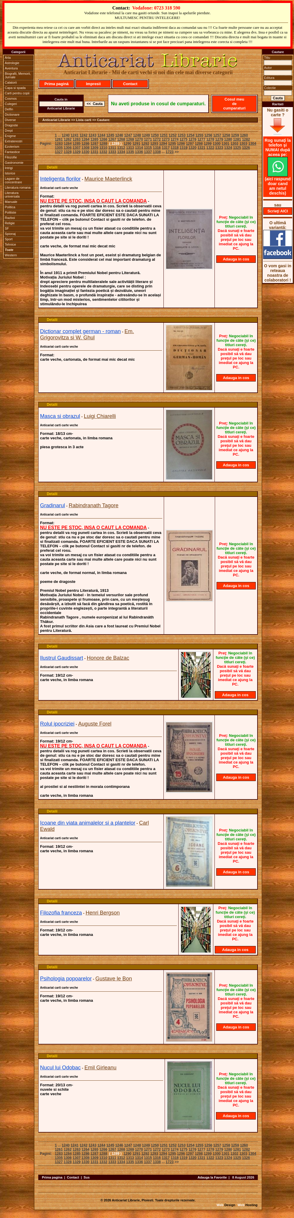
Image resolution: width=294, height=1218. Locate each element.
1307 (77, 148)
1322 (210, 148)
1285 (77, 143)
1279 (219, 139)
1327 (59, 152)
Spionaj (10, 234)
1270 (139, 139)
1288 (103, 143)
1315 (148, 148)
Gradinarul (52, 505)
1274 (175, 139)
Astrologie (12, 63)
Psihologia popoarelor (66, 979)
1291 (136, 143)
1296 (181, 143)
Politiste (10, 212)
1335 (130, 152)
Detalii (52, 167)
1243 (92, 135)
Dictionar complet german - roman (80, 331)
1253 (182, 135)
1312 (121, 148)
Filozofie (11, 157)
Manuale (11, 201)
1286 (86, 143)
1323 (219, 148)
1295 (172, 143)
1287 (94, 143)
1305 (59, 148)
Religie (10, 223)
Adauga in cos (236, 259)
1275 (183, 139)
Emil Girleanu (101, 1068)
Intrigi (9, 168)
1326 (246, 148)
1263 (77, 139)
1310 (103, 148)
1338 (157, 152)
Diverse (10, 120)
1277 (201, 139)
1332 (103, 152)
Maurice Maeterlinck (108, 179)
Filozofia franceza (61, 913)
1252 (173, 135)
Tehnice (10, 244)
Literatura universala (12, 194)
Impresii (93, 84)
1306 (68, 148)
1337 (148, 152)
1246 (119, 135)
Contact (130, 84)
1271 (148, 139)
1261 (59, 139)
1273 (166, 139)
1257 (217, 135)
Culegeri (11, 104)
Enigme (10, 136)
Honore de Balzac (108, 658)
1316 (157, 148)
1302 (235, 143)
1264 (86, 139)
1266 (103, 139)
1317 (166, 148)
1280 (228, 139)
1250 (155, 135)
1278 (210, 139)
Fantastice (12, 152)
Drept (9, 130)
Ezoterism (12, 146)
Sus (87, 1177)
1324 (228, 148)
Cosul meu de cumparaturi (234, 103)
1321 (201, 148)
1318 (175, 148)
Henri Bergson (103, 913)
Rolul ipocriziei (57, 724)
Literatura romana (18, 187)
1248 (137, 135)
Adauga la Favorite (212, 1177)
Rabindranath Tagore (94, 505)
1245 (110, 135)
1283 (59, 143)
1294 (163, 143)
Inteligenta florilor (60, 179)
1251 (164, 135)
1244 (101, 135)
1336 (139, 152)
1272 (157, 139)
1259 (235, 135)
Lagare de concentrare (13, 180)
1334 (121, 152)
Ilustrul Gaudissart (61, 658)
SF (7, 228)
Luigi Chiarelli (100, 416)
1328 (68, 152)
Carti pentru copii (17, 93)
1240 (66, 135)
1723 (170, 152)
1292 (145, 143)
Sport (8, 239)
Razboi (10, 218)
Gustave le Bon (114, 979)
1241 (75, 135)
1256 (208, 135)
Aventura (11, 68)
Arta (8, 57)
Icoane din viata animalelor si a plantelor (87, 823)
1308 (86, 148)
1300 (217, 143)
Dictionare (12, 114)
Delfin (9, 109)
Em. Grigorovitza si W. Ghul (87, 334)
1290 (127, 143)
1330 (86, 152)
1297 (190, 143)
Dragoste (11, 125)
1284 (68, 143)
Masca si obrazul (60, 416)
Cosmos (11, 98)
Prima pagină (57, 84)
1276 (192, 139)
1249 (146, 135)
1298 (199, 143)
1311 (112, 148)
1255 (200, 135)
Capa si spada (15, 88)
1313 (130, 148)
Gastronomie (14, 162)
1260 (244, 135)
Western (11, 255)
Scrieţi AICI (278, 211)
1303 (243, 143)
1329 (77, 152)
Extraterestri (13, 141)
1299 (208, 143)
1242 (84, 135)
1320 (192, 148)
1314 (139, 148)
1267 (112, 139)
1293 (154, 143)
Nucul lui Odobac (60, 1068)
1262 (68, 139)
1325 (237, 148)
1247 (128, 135)
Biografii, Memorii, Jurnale (18, 75)
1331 (94, 152)
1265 (94, 139)
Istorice (10, 173)
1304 (252, 143)
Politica (10, 207)
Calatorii (11, 82)
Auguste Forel (95, 724)
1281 (237, 139)
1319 (183, 148)
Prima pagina (52, 1177)
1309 (94, 148)
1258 (226, 135)
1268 (121, 139)
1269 (130, 139)
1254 (191, 135)
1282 (246, 139)
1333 (112, 152)
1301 (226, 143)
